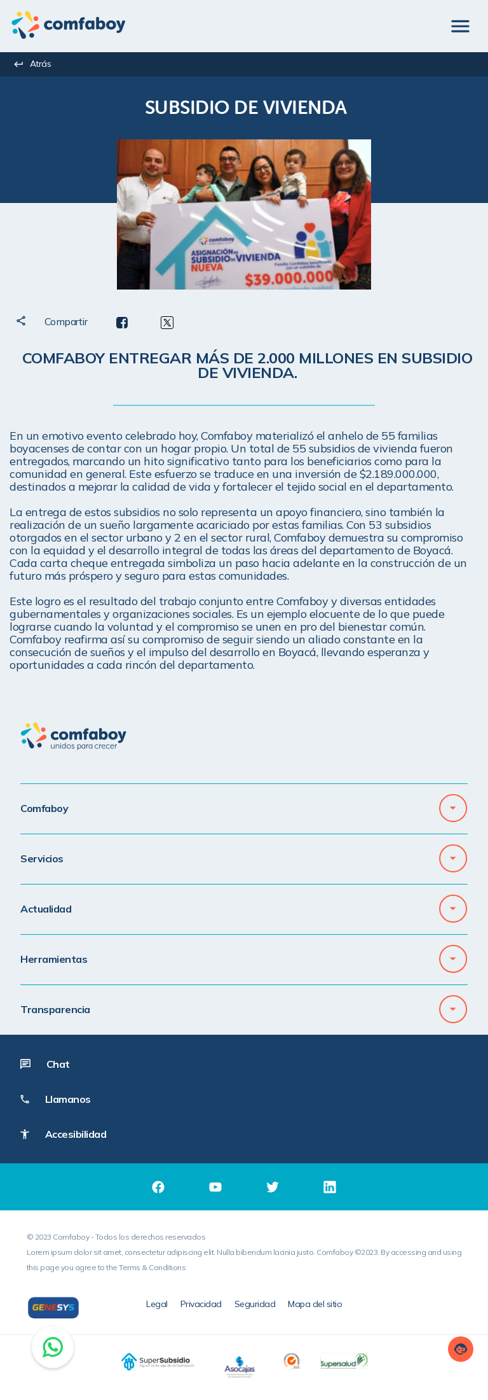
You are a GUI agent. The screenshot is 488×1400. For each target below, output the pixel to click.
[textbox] (245, 106)
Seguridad (255, 1304)
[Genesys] (53, 1308)
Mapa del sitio (315, 1304)
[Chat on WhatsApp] (53, 1347)
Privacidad (201, 1304)
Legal (157, 1304)
